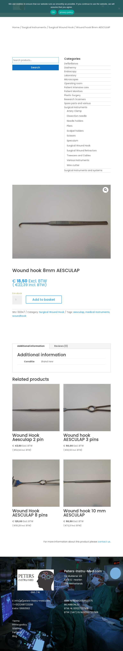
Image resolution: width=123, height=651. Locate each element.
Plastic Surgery (72, 95)
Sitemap (17, 628)
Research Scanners (75, 99)
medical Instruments (97, 312)
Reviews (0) (61, 346)
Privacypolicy (19, 624)
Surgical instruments (34, 27)
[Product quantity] (17, 299)
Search (35, 67)
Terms (16, 621)
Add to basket (43, 299)
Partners (17, 632)
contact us (104, 541)
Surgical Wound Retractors (82, 150)
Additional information (31, 346)
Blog (14, 636)
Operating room (73, 83)
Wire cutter (73, 165)
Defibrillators (71, 63)
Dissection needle (77, 116)
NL (39, 592)
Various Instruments (78, 160)
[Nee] (119, 8)
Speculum (72, 140)
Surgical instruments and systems (83, 170)
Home (16, 27)
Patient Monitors (73, 91)
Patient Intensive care (76, 87)
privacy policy (66, 12)
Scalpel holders (75, 130)
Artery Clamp (74, 111)
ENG (33, 592)
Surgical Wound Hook (61, 27)
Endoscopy (70, 71)
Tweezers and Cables (79, 155)
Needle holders (75, 120)
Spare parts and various (77, 103)
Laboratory (70, 75)
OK (53, 12)
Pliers (69, 125)
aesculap (78, 312)
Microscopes (71, 79)
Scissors (71, 135)
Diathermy (70, 67)
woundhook (19, 315)
